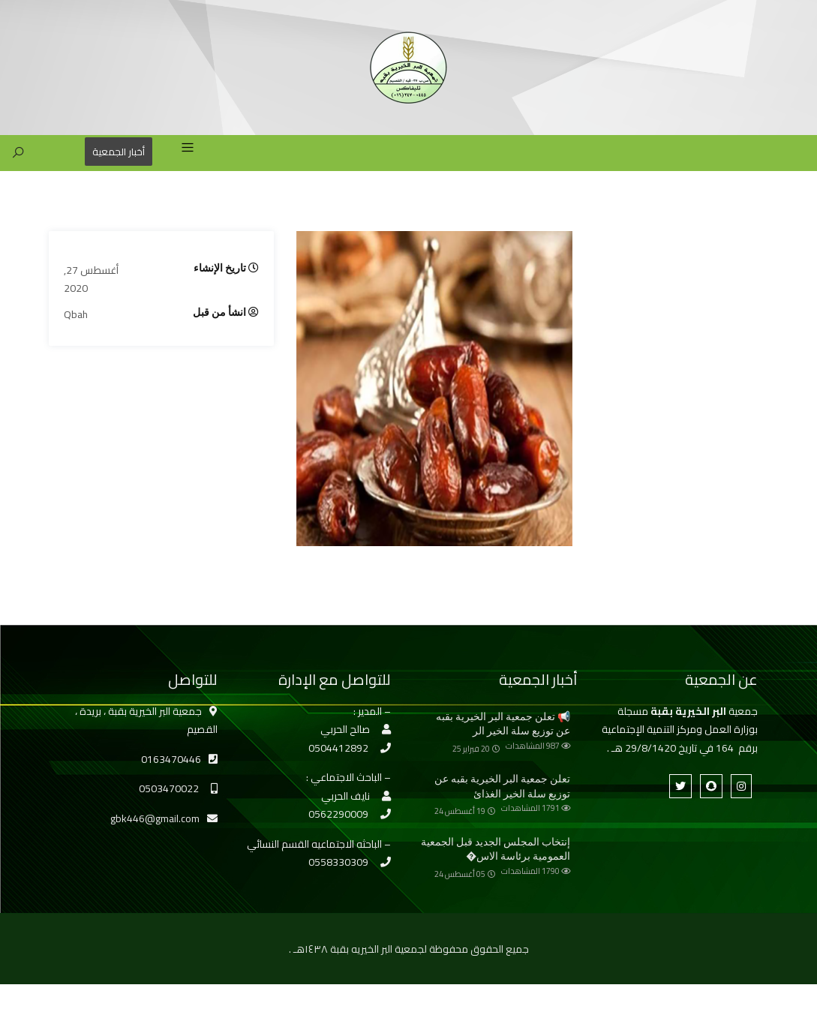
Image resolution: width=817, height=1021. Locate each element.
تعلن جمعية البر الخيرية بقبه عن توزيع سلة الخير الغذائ (502, 786)
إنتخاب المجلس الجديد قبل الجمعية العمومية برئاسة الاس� (495, 849)
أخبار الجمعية (118, 152)
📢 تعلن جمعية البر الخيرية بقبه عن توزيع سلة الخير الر (503, 723)
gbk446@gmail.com (155, 818)
